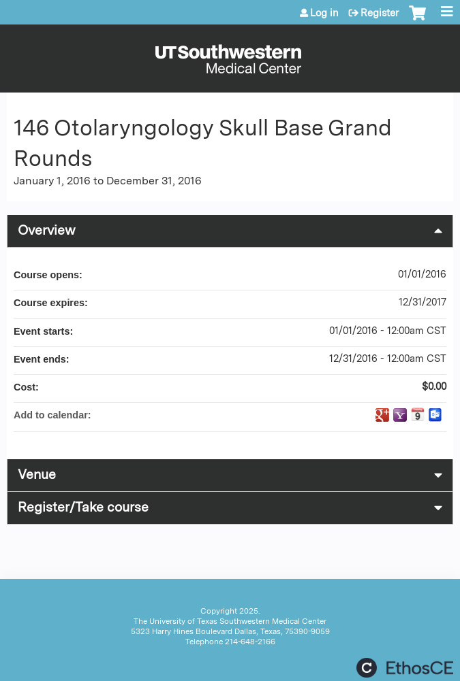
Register (380, 13)
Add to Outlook (435, 415)
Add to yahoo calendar (400, 415)
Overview (47, 230)
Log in (324, 13)
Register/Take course (83, 507)
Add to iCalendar (418, 414)
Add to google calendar (382, 415)
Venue (37, 474)
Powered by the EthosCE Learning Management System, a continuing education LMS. (404, 668)
